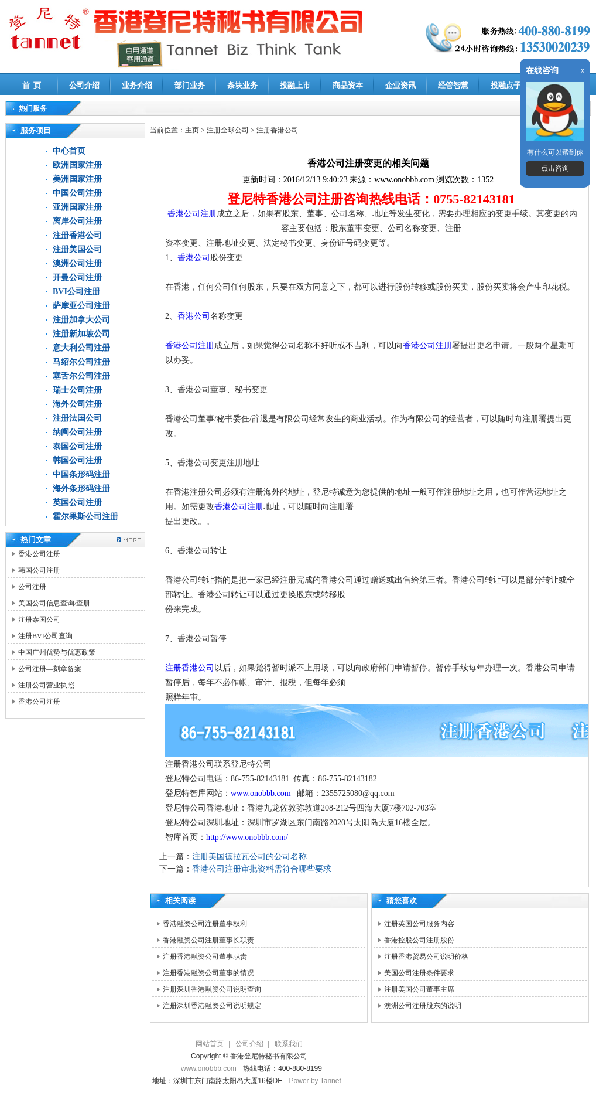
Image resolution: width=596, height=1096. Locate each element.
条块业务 (242, 85)
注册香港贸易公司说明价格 (426, 956)
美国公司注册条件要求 (419, 973)
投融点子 (506, 85)
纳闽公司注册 (77, 432)
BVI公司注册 (76, 291)
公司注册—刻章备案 (49, 669)
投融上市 (295, 85)
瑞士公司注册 (77, 390)
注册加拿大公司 (81, 319)
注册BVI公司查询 (45, 636)
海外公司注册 (77, 404)
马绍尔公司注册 (81, 362)
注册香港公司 (77, 235)
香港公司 (193, 257)
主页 (192, 130)
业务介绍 (137, 85)
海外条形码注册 (81, 488)
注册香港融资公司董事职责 (205, 956)
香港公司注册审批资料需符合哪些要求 (261, 868)
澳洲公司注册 (77, 263)
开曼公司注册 (77, 277)
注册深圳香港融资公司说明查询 (212, 989)
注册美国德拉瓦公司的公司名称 (249, 856)
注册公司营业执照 (46, 685)
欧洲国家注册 (77, 165)
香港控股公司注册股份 (419, 940)
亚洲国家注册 (77, 207)
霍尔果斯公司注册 (85, 516)
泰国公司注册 (77, 446)
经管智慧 (453, 85)
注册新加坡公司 (81, 333)
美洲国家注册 (77, 179)
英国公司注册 (77, 502)
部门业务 (189, 85)
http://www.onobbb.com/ (247, 837)
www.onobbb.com (262, 793)
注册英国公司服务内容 (419, 924)
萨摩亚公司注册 (81, 305)
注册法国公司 (77, 418)
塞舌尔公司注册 (81, 376)
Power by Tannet (315, 1081)
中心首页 (69, 151)
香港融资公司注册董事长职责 (208, 940)
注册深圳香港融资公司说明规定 (212, 1006)
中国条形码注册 (81, 474)
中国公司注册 (77, 193)
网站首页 (210, 1044)
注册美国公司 (77, 249)
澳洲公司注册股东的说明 (422, 1006)
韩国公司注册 (77, 460)
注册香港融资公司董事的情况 (208, 973)
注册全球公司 (229, 130)
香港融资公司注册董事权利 (205, 924)
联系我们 (289, 1044)
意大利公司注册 (81, 347)
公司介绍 (84, 85)
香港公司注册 (39, 554)
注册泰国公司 (39, 619)
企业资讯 (400, 85)
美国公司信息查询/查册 (54, 603)
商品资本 (348, 85)
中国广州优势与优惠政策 (56, 652)
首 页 (32, 85)
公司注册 (32, 587)
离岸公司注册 (77, 221)
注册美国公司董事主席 (419, 989)
